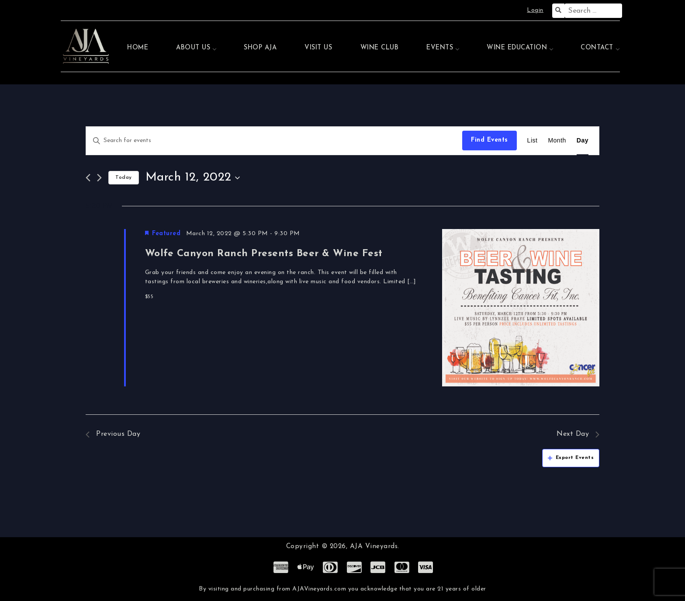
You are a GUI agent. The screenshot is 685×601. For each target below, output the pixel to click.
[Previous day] (88, 178)
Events (439, 48)
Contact (597, 48)
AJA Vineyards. (374, 546)
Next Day (578, 434)
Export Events (571, 457)
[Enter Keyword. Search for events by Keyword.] (274, 141)
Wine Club (379, 48)
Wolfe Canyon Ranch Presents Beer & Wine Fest (264, 254)
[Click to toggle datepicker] (192, 178)
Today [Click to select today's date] (123, 177)
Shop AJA (260, 48)
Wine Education (517, 48)
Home (137, 48)
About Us (193, 48)
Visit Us (318, 48)
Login (535, 10)
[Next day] (99, 178)
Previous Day (113, 434)
